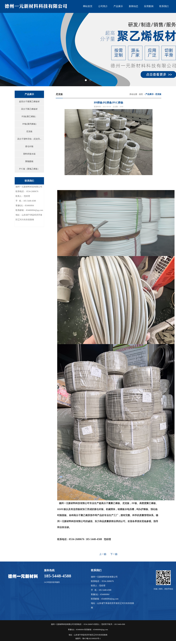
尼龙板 (29, 131)
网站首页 (87, 6)
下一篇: (114, 554)
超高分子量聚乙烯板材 (29, 101)
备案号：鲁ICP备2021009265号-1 (88, 638)
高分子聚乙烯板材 (29, 109)
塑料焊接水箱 (29, 154)
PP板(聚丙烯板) (29, 124)
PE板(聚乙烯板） (29, 116)
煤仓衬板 (29, 146)
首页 (141, 94)
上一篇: (103, 554)
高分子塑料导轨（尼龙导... (29, 139)
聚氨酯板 (29, 161)
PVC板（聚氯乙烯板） (29, 169)
